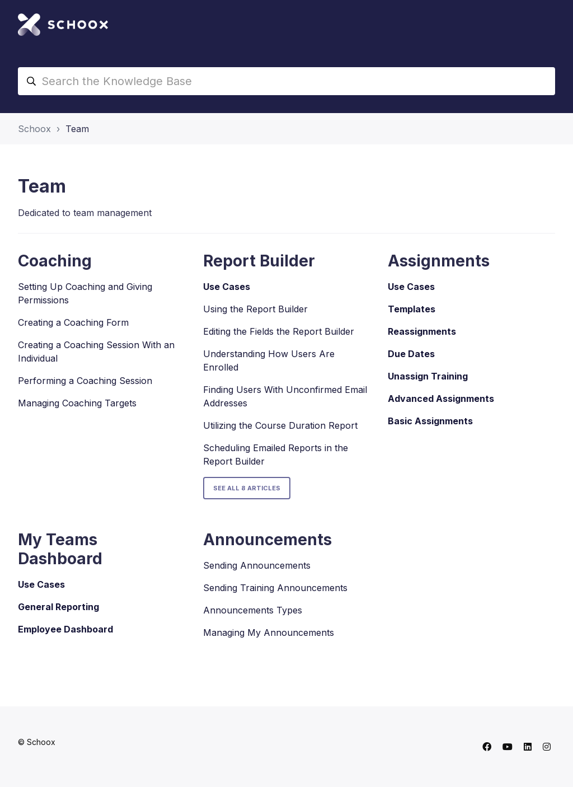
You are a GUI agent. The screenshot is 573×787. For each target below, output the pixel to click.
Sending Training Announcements (275, 587)
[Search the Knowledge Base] (286, 81)
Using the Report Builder (255, 309)
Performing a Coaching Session (85, 380)
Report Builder (259, 260)
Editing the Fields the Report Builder (278, 331)
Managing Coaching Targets (77, 403)
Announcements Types (252, 610)
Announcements (267, 539)
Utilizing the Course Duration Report (280, 425)
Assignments (439, 260)
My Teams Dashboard (60, 549)
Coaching (55, 260)
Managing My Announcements (268, 632)
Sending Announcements (257, 565)
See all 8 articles (246, 488)
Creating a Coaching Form (73, 322)
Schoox (34, 128)
